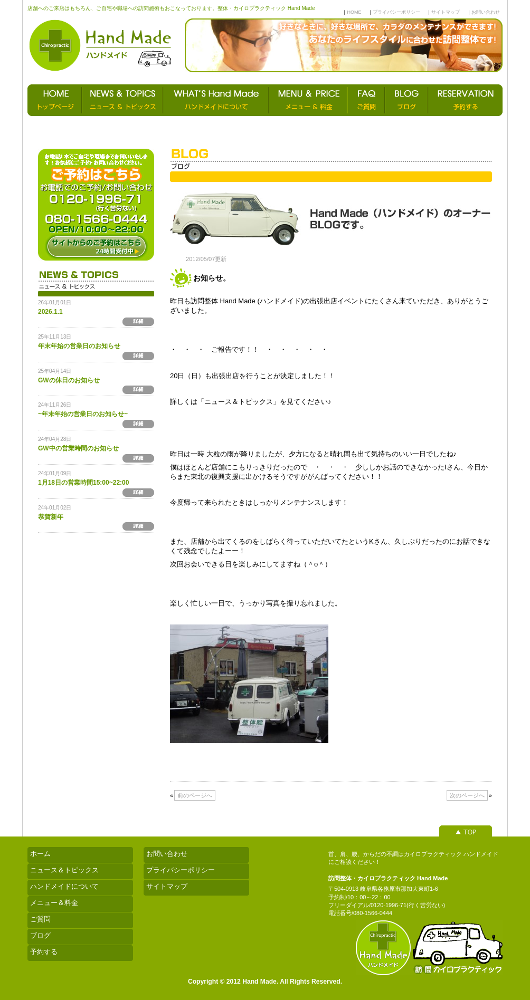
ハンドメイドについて (64, 886)
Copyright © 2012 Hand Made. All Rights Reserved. (265, 981)
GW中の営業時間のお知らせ (78, 448)
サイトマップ (445, 12)
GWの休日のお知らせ (69, 380)
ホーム (40, 854)
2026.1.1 (50, 311)
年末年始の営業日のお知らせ (79, 346)
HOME (354, 12)
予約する (44, 952)
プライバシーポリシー (396, 12)
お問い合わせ (485, 12)
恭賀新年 (50, 517)
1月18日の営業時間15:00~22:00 (83, 482)
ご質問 (40, 919)
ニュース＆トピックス (64, 870)
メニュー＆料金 (54, 903)
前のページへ (194, 795)
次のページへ (467, 795)
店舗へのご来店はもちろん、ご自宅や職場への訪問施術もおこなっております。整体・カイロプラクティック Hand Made (171, 8)
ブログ (40, 935)
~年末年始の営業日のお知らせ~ (83, 414)
